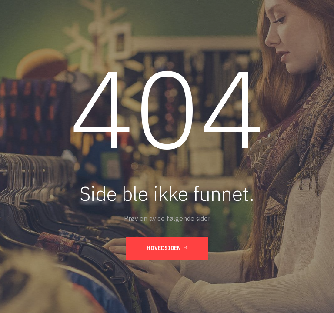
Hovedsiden (167, 247)
